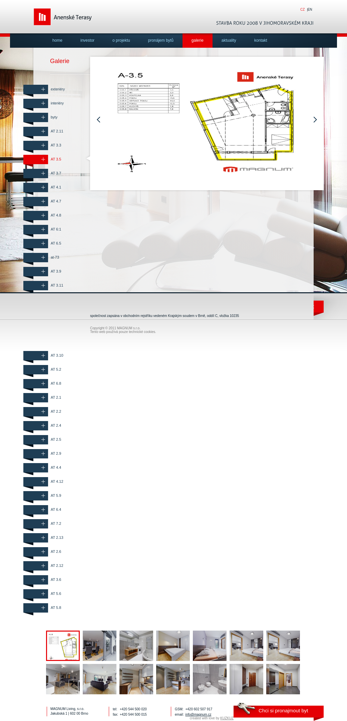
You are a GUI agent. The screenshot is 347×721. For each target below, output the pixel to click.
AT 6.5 (56, 243)
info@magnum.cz (198, 714)
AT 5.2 (56, 369)
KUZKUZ (227, 718)
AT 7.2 (56, 523)
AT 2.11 (57, 131)
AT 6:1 (56, 229)
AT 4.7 (56, 201)
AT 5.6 (56, 594)
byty (54, 117)
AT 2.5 (56, 439)
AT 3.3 (56, 145)
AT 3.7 (56, 173)
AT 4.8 (56, 215)
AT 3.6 (56, 580)
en (310, 9)
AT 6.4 (56, 509)
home (57, 40)
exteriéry (58, 89)
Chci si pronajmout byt (283, 710)
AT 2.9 (56, 453)
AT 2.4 (56, 425)
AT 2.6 (56, 552)
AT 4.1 (56, 187)
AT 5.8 (56, 608)
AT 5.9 (56, 495)
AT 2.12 (57, 566)
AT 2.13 (57, 537)
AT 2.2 (56, 411)
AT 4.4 (56, 467)
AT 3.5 (56, 159)
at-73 (55, 257)
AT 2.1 (56, 397)
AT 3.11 (57, 285)
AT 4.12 (57, 481)
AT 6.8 (56, 383)
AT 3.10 (57, 355)
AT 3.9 (56, 271)
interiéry (57, 103)
